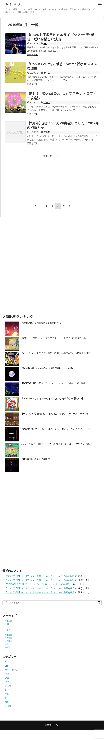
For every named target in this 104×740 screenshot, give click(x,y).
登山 (7, 698)
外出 (7, 690)
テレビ (8, 694)
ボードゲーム (11, 670)
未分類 (47, 132)
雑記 (7, 702)
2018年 (8, 641)
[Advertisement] (28, 177)
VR (45, 43)
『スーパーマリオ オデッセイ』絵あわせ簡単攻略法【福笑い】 (52, 398)
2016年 (8, 647)
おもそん (13, 4)
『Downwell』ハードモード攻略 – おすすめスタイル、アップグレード (56, 429)
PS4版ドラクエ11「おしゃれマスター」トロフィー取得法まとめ (53, 338)
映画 (7, 682)
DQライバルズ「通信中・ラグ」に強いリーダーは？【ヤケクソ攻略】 (56, 444)
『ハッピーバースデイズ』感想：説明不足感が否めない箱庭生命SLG (55, 353)
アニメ (8, 678)
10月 (9, 624)
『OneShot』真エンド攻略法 (35, 459)
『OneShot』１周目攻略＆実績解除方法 (41, 323)
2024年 (8, 621)
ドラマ (8, 686)
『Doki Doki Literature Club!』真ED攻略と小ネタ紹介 (47, 368)
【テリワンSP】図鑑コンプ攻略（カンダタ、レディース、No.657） (55, 413)
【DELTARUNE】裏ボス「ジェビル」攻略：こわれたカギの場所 (53, 383)
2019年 (8, 638)
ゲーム (47, 73)
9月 (8, 627)
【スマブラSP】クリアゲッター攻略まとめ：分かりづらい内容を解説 (40, 576)
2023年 (8, 635)
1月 (8, 630)
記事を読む (32, 54)
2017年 (8, 644)
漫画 (7, 674)
